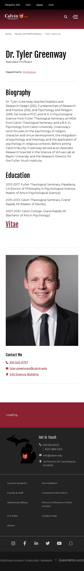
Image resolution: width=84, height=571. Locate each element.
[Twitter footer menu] (47, 544)
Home (8, 33)
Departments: (14, 72)
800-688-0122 (53, 449)
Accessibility (46, 560)
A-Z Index (12, 515)
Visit (28, 4)
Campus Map (49, 515)
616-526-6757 (19, 362)
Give (51, 4)
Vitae (12, 224)
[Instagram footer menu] (13, 544)
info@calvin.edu (52, 455)
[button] (66, 16)
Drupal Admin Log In (71, 560)
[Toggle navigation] (75, 17)
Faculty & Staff (15, 492)
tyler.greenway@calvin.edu (28, 368)
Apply (39, 4)
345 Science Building (24, 374)
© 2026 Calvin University (12, 560)
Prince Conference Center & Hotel (57, 504)
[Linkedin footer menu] (36, 544)
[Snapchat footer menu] (70, 544)
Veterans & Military (17, 502)
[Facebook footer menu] (24, 544)
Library (11, 525)
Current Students (17, 483)
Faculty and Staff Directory (28, 33)
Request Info (12, 4)
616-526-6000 (51, 445)
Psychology (29, 72)
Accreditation (50, 483)
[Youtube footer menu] (59, 544)
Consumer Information (54, 492)
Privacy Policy (32, 560)
